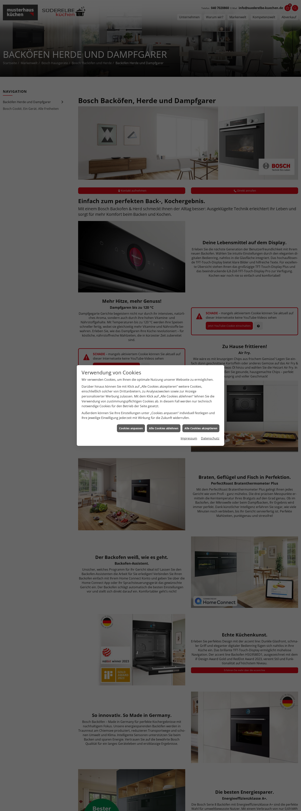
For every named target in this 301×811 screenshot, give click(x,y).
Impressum (189, 425)
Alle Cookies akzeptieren (200, 415)
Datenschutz (210, 425)
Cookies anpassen (131, 415)
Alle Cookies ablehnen (163, 415)
